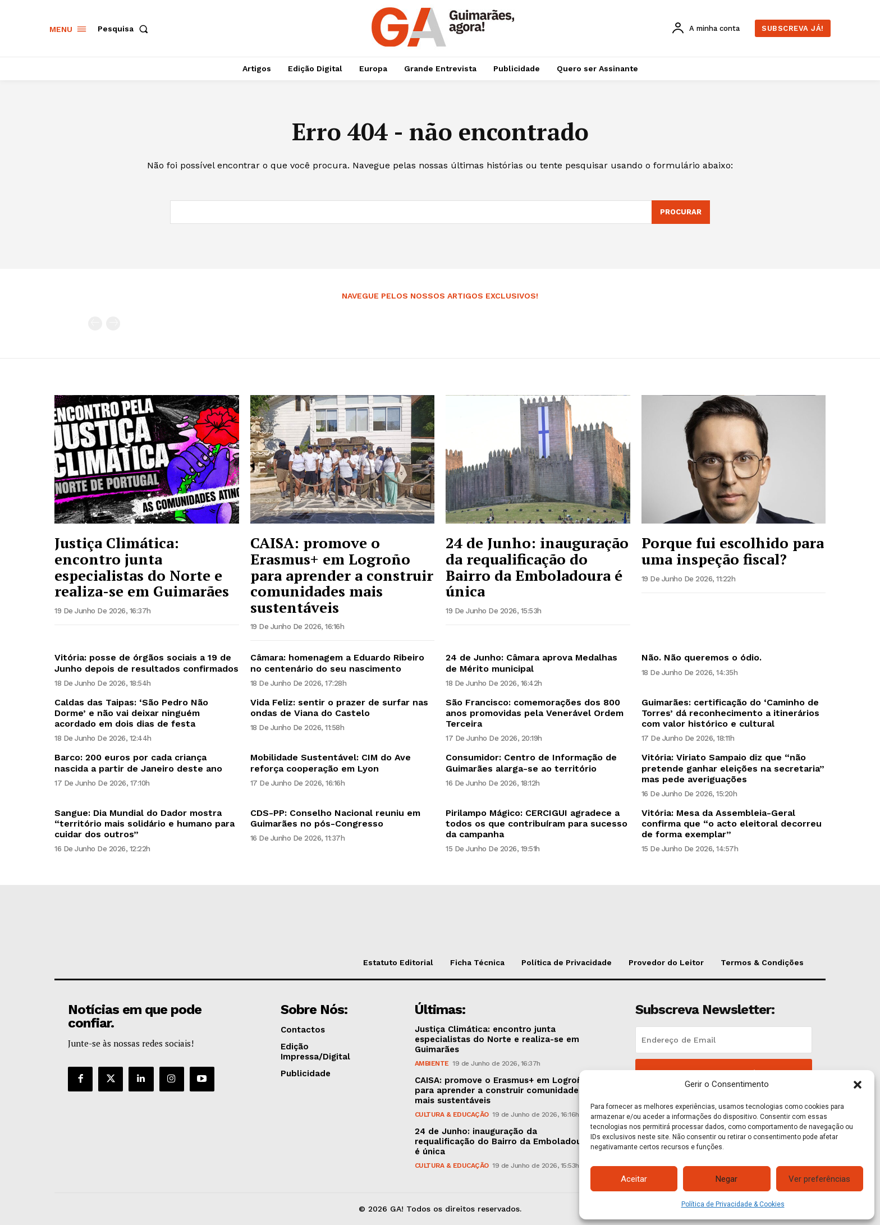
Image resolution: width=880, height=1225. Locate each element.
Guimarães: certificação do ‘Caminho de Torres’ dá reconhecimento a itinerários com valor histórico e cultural (730, 713)
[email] (723, 1039)
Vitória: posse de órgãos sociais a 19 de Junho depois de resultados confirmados (146, 662)
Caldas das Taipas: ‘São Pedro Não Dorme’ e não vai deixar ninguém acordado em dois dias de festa (131, 713)
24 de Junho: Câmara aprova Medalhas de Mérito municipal (531, 662)
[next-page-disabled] (113, 323)
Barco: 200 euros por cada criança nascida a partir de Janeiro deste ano (138, 762)
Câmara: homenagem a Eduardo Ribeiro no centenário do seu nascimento (337, 662)
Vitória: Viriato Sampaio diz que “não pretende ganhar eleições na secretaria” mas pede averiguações (732, 768)
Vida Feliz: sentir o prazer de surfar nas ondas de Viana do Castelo (339, 707)
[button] (857, 1084)
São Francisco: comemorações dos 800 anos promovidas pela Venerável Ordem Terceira (535, 713)
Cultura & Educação (452, 1114)
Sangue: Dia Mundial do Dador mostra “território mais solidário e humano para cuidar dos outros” (144, 823)
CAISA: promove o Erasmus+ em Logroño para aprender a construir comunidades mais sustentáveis (341, 574)
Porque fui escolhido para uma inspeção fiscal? (732, 550)
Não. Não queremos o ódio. (701, 657)
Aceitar (634, 1179)
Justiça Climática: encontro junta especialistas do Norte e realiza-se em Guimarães (141, 566)
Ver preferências (819, 1179)
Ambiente (432, 1063)
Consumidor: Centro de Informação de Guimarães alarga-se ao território (531, 762)
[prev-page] (95, 323)
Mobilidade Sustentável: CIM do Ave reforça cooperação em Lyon (330, 762)
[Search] (681, 212)
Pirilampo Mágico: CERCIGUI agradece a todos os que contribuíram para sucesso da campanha (536, 823)
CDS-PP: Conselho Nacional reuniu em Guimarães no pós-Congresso (335, 818)
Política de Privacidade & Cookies (733, 1204)
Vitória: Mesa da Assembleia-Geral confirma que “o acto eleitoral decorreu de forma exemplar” (731, 823)
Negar (726, 1179)
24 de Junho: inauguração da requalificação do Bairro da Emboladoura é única (537, 566)
